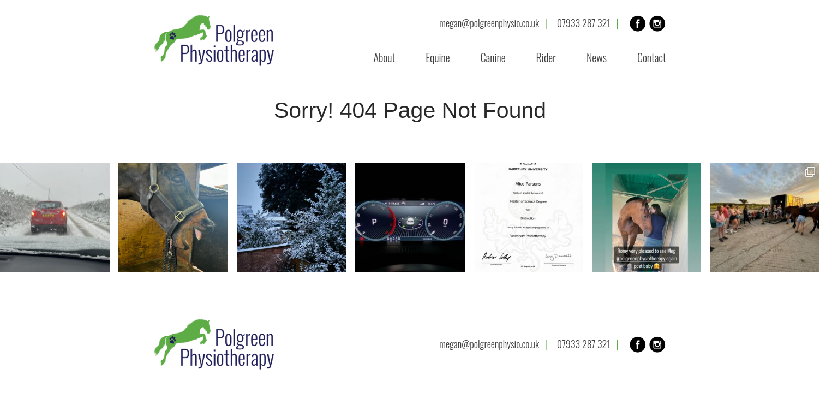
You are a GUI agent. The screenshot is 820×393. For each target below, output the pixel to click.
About (385, 57)
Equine (438, 57)
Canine (493, 57)
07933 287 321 (583, 23)
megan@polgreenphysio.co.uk (489, 23)
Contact (651, 57)
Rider (546, 57)
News (596, 57)
